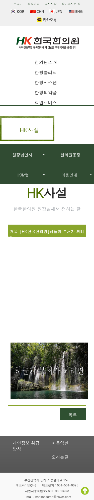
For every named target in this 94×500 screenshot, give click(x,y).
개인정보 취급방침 (26, 446)
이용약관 (60, 443)
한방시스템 (46, 82)
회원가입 (34, 4)
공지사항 (50, 4)
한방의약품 (46, 92)
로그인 (18, 4)
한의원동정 (70, 155)
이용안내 (69, 175)
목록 (72, 415)
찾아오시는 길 (70, 4)
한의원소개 (46, 62)
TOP (85, 491)
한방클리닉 (46, 72)
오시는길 (60, 457)
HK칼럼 (22, 175)
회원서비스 (46, 102)
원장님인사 (22, 155)
